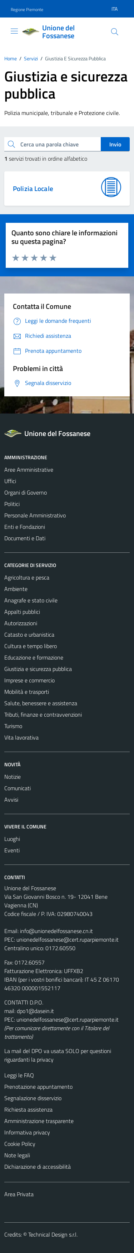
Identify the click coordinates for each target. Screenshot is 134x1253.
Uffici (10, 481)
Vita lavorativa (21, 737)
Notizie (12, 776)
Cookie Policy (19, 1143)
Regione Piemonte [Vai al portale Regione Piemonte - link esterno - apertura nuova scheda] (27, 9)
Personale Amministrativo (35, 515)
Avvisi (11, 799)
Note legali (17, 1155)
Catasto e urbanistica (29, 634)
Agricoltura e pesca (26, 577)
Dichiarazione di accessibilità (37, 1166)
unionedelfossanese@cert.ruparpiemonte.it (67, 939)
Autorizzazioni (20, 623)
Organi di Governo (25, 492)
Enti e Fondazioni (24, 526)
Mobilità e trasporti (26, 691)
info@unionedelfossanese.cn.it (56, 931)
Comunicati (17, 788)
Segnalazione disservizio (32, 1098)
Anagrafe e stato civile (31, 600)
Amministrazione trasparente (39, 1121)
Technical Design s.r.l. (53, 1234)
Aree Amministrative (28, 469)
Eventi (12, 850)
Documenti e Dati (24, 538)
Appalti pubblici (22, 611)
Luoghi (12, 839)
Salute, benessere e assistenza (40, 703)
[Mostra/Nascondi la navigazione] (14, 31)
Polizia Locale (33, 188)
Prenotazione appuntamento (38, 1086)
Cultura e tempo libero (30, 646)
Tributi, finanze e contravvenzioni (43, 714)
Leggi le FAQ (19, 1075)
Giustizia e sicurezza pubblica (38, 669)
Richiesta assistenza (28, 1109)
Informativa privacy (27, 1132)
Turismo (13, 726)
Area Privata (19, 1194)
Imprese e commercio (29, 680)
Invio (115, 144)
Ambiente (16, 589)
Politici (12, 504)
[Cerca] (114, 31)
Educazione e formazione (33, 657)
